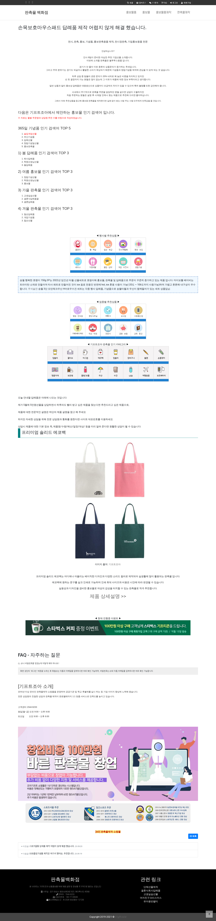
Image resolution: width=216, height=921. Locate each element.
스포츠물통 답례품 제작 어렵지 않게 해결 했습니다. (51, 846)
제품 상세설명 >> (108, 596)
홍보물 (146, 12)
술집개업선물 (30, 134)
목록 (193, 836)
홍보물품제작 (163, 12)
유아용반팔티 (151, 901)
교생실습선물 (151, 894)
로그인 (174, 2)
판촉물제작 (183, 12)
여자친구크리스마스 (151, 897)
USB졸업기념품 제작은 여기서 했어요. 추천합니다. (51, 853)
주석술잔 (33, 288)
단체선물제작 (151, 887)
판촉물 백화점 (36, 12)
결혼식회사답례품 (150, 890)
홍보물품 (131, 12)
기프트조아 (115, 564)
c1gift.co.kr (121, 916)
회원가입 (186, 2)
